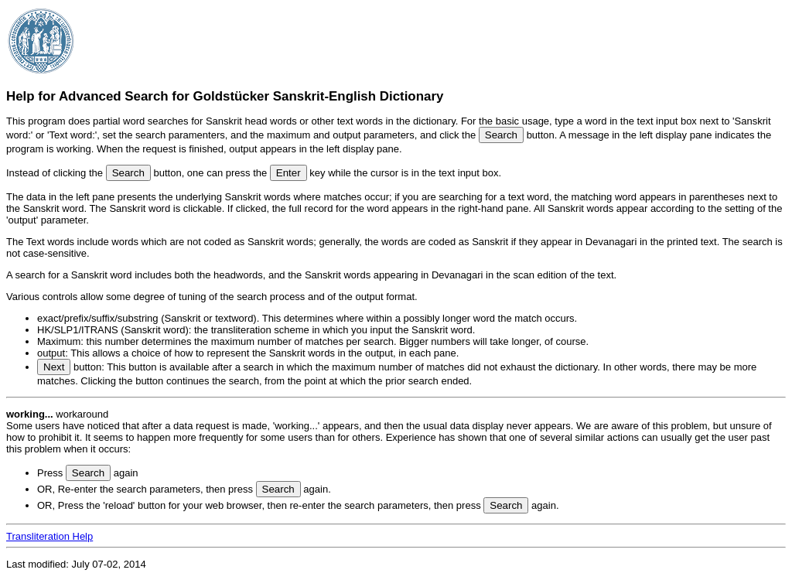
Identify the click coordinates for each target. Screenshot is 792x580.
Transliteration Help (49, 536)
